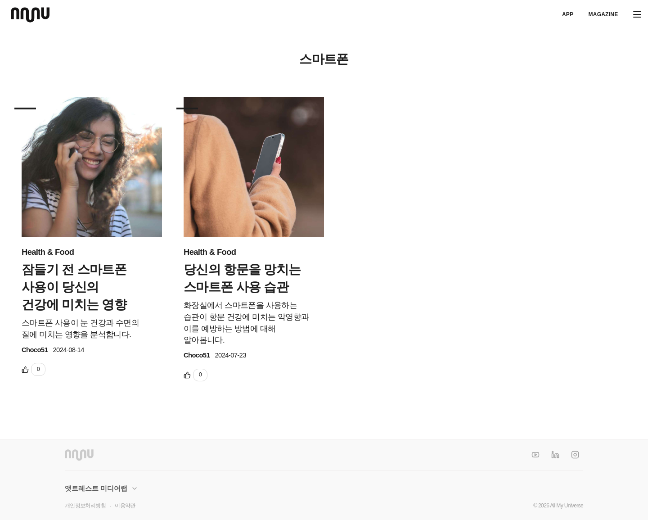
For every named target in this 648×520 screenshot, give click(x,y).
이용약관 (125, 505)
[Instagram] (575, 455)
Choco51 (35, 349)
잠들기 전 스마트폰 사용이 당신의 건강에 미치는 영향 (74, 287)
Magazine (603, 14)
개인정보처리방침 (85, 505)
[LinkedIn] (555, 455)
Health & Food (48, 252)
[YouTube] (535, 455)
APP (567, 14)
